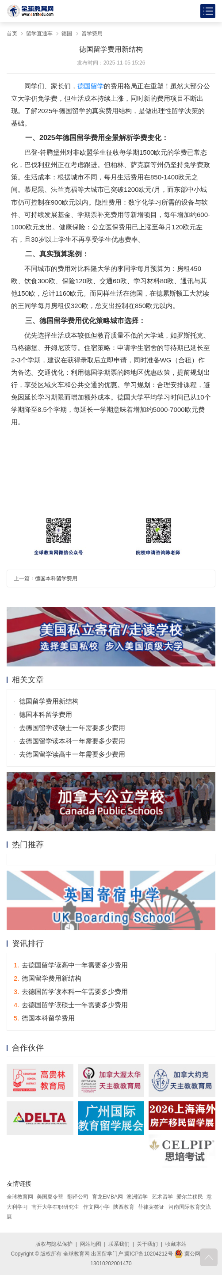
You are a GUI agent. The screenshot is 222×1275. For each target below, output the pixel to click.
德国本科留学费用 (56, 578)
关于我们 (147, 1244)
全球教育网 (20, 1197)
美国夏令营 (50, 1197)
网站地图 (90, 1244)
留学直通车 (39, 33)
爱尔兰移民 (189, 1197)
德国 (66, 33)
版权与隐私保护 (54, 1244)
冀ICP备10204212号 (148, 1254)
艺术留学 (162, 1197)
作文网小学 (96, 1207)
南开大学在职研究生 (55, 1207)
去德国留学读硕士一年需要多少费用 (72, 727)
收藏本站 (176, 1244)
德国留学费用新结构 (49, 701)
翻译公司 (77, 1197)
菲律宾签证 (151, 1207)
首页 (12, 33)
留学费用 (92, 33)
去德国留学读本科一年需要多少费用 (72, 741)
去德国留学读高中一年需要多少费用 (72, 754)
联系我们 (119, 1244)
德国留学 (90, 86)
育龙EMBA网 (107, 1197)
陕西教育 (123, 1207)
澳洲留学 (137, 1197)
